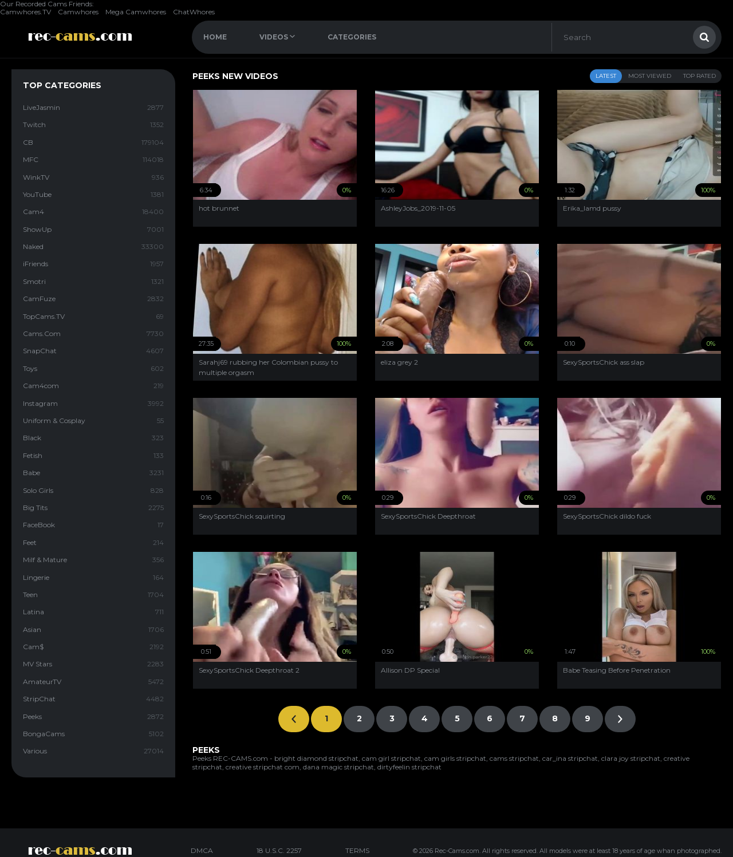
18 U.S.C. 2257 (279, 850)
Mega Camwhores (135, 11)
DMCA (202, 850)
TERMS (357, 850)
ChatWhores (194, 11)
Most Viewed (649, 76)
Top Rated (699, 76)
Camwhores (78, 11)
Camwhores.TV (25, 11)
